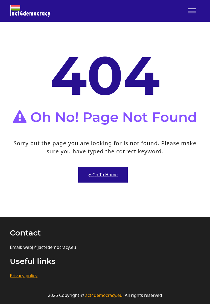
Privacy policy (23, 276)
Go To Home (103, 175)
